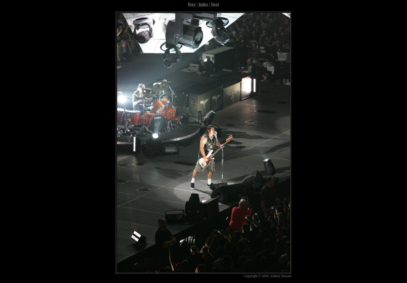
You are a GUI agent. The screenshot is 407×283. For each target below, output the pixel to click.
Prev (191, 4)
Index (203, 4)
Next (215, 4)
